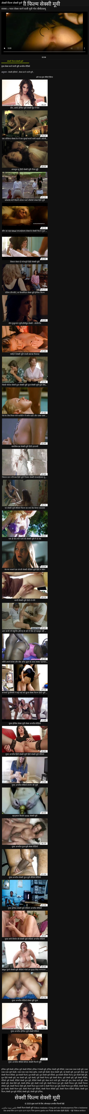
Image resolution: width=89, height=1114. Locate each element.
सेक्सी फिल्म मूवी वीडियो (31, 1089)
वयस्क (4, 8)
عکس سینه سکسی (9, 1108)
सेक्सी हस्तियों (13, 72)
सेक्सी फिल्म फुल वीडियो (69, 1086)
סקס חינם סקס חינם (23, 1110)
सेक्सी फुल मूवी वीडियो (13, 1092)
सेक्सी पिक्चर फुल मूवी (55, 1083)
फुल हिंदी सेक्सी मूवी (8, 1078)
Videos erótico (80, 1110)
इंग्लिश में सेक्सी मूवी (39, 1069)
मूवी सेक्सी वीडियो (81, 1078)
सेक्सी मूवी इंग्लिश (36, 1092)
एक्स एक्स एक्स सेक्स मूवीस (27, 1072)
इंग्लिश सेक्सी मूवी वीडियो (55, 1069)
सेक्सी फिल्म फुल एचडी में (36, 1086)
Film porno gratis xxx (39, 1110)
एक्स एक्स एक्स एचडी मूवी (74, 1069)
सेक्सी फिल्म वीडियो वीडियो (69, 1089)
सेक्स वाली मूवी (77, 1080)
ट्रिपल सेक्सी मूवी (56, 1072)
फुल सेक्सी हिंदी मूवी (80, 1075)
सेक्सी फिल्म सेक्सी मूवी (25, 1108)
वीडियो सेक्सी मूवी (38, 1080)
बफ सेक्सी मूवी (22, 1078)
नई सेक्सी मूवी (68, 1072)
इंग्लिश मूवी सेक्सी (7, 1069)
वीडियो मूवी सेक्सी (7, 1080)
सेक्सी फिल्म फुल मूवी (53, 1086)
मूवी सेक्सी (32, 1078)
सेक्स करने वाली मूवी (26, 72)
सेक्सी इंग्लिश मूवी (27, 1083)
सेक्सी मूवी (25, 1092)
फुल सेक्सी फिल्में (21, 1075)
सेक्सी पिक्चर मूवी (70, 1083)
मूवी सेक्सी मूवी (68, 1078)
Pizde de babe (54, 1110)
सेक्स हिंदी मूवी (15, 1083)
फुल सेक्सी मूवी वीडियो (47, 1075)
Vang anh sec (54, 1108)
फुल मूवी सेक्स (79, 1072)
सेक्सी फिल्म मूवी (16, 1089)
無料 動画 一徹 (67, 1110)
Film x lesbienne (80, 1108)
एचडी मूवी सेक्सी (44, 1072)
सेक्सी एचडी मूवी (40, 1083)
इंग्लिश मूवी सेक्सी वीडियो (23, 1069)
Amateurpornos (67, 1108)
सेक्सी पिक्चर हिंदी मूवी (18, 1086)
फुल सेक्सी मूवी (33, 1075)
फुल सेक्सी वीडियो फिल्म (64, 1075)
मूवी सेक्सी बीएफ (56, 1078)
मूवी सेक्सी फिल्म (43, 1078)
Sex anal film (8, 1110)
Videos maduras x (41, 1108)
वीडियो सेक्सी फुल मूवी (23, 1080)
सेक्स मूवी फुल (66, 1080)
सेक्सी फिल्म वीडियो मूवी (50, 1089)
